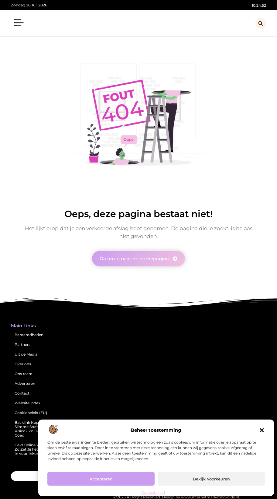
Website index (27, 403)
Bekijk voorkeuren (211, 478)
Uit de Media (26, 354)
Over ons (23, 364)
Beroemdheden (29, 334)
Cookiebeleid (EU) (31, 412)
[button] (262, 430)
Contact (22, 393)
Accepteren (101, 478)
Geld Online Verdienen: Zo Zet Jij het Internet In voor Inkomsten (35, 449)
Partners (22, 344)
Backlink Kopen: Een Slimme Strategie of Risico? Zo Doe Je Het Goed (34, 429)
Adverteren (25, 383)
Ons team (23, 373)
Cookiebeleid (153, 492)
